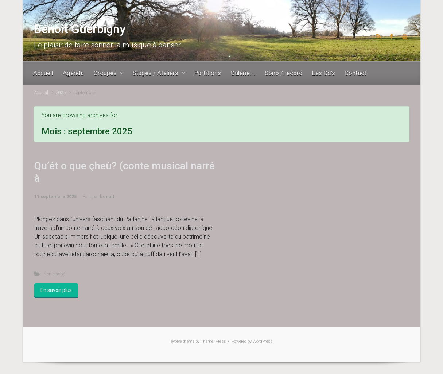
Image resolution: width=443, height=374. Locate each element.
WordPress (262, 341)
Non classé (54, 274)
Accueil (41, 92)
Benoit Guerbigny (79, 29)
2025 (60, 92)
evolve (176, 341)
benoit (107, 196)
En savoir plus (56, 290)
